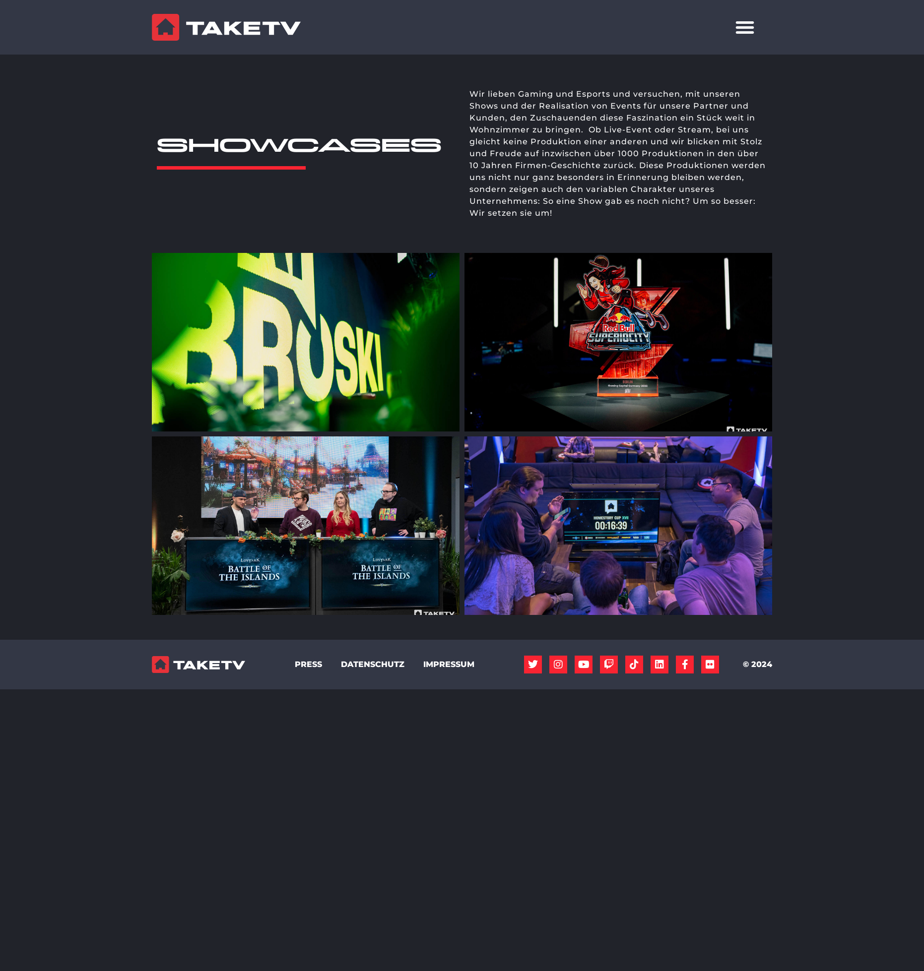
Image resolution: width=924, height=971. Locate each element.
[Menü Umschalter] (745, 27)
